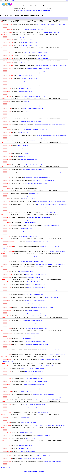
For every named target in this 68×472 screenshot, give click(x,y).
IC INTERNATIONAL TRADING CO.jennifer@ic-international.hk (37, 29)
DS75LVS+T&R (4, 34)
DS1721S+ (3, 401)
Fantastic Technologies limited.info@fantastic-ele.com (32, 108)
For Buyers (30, 471)
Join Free (13, 0)
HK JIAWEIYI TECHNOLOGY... (26, 338)
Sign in (9, 0)
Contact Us (66, 0)
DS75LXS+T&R (4, 60)
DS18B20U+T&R (4, 238)
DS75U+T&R (3, 21)
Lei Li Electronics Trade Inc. (50, 150)
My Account (45, 5)
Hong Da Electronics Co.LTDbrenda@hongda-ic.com (43, 49)
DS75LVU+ (3, 166)
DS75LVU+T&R (4, 47)
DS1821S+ (3, 363)
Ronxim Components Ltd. (42, 55)
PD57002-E (35, 10)
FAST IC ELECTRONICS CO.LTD (26, 268)
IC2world (3, 467)
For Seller (30, 5)
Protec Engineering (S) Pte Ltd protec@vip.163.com (29, 196)
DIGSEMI (8, 467)
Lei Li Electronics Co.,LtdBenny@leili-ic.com (50, 32)
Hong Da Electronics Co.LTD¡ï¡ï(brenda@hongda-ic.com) (33, 198)
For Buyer (24, 5)
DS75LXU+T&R (4, 73)
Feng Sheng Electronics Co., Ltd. (25, 37)
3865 (11, 17)
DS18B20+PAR (4, 356)
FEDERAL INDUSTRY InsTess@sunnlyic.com (34, 222)
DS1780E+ (3, 304)
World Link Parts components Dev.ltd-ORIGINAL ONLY (36, 93)
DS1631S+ (3, 453)
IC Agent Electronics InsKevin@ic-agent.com (35, 220)
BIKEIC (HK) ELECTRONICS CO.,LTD (29, 42)
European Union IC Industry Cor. (43, 435)
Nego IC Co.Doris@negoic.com (31, 114)
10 (8, 17)
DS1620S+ (3, 266)
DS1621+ (3, 98)
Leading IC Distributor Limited (33, 333)
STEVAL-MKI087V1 (49, 10)
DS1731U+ (3, 388)
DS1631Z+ (3, 427)
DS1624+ (3, 292)
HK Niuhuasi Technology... (23, 145)
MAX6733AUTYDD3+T (28, 10)
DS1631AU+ (3, 440)
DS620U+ (3, 414)
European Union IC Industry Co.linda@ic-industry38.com (37, 68)
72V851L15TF (21, 10)
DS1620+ (3, 253)
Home (18, 5)
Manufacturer (38, 5)
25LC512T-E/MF (41, 10)
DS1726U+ (3, 85)
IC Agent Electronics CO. (26, 148)
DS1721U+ (3, 376)
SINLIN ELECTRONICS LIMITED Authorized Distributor (35, 52)
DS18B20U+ (3, 330)
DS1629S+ (3, 279)
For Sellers (35, 471)
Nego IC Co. (26, 101)
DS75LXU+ (3, 142)
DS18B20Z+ (3, 317)
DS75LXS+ (3, 118)
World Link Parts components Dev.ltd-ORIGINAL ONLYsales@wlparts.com (52, 24)
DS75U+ (2, 190)
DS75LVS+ (3, 214)
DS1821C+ (3, 106)
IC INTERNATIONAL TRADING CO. (33, 277)
